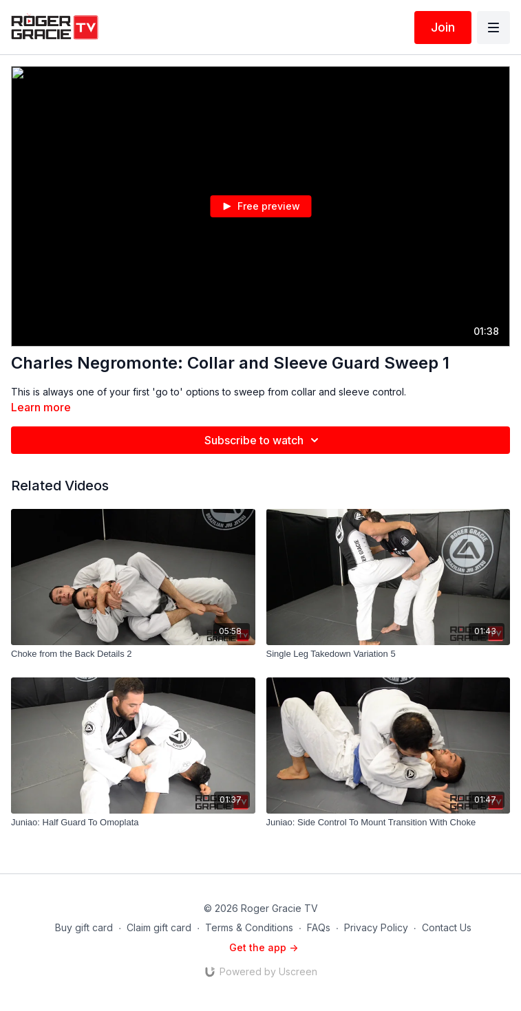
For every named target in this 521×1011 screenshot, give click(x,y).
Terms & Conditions (249, 927)
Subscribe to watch (263, 440)
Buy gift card (84, 927)
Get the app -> (263, 947)
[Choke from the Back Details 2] (133, 654)
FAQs (318, 927)
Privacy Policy (376, 927)
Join (443, 27)
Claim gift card (159, 927)
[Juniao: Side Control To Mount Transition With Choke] (388, 822)
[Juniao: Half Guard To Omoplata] (133, 822)
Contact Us (446, 927)
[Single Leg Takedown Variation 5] (388, 654)
